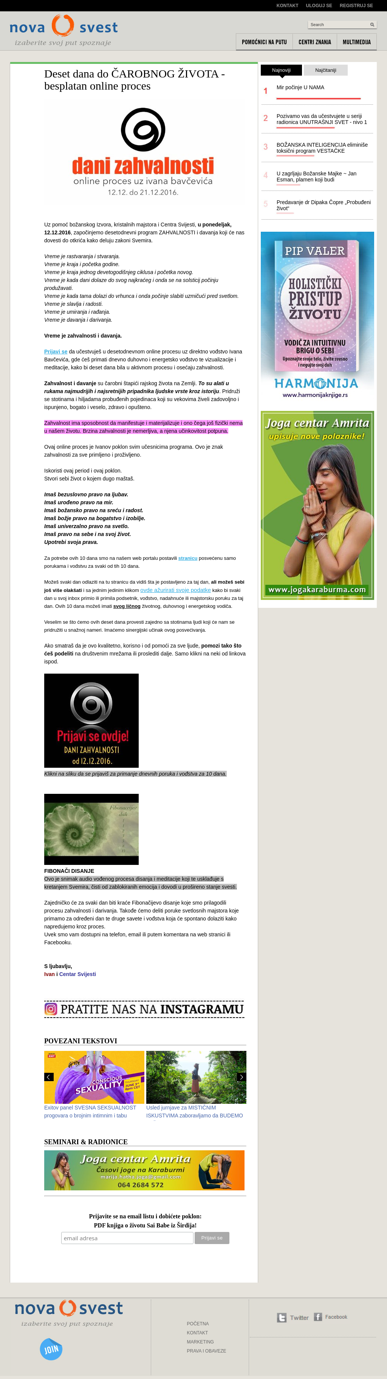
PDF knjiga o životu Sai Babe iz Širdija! (145, 1226)
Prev (49, 1077)
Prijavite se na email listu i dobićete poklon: (145, 1216)
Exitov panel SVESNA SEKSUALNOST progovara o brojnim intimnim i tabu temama (90, 1115)
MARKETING (200, 1342)
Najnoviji (281, 71)
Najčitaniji (325, 70)
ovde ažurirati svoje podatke (175, 590)
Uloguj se (319, 5)
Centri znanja (315, 42)
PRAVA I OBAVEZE (206, 1351)
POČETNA (198, 1323)
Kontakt (288, 5)
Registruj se (356, 5)
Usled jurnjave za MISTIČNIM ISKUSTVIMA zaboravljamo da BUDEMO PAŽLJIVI (194, 1115)
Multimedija (357, 42)
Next (241, 1077)
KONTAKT (197, 1333)
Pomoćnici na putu (264, 42)
